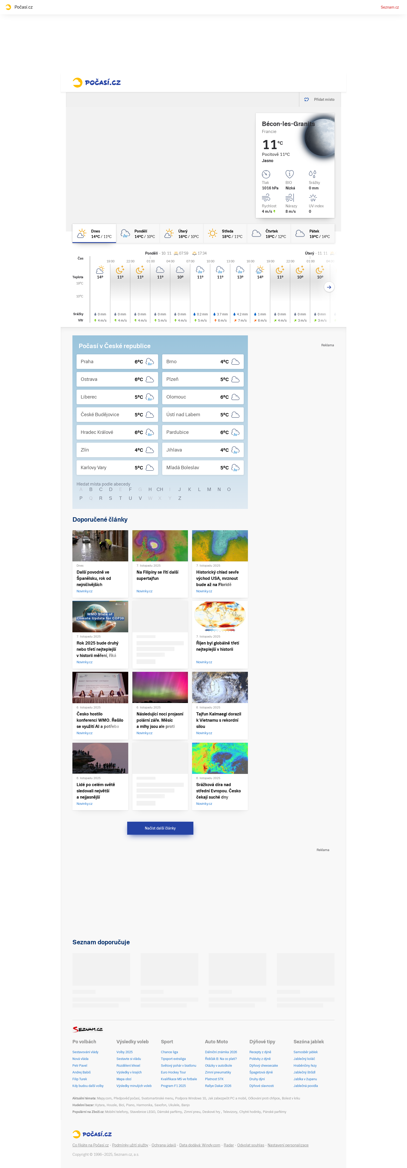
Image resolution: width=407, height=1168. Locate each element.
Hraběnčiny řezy (305, 1065)
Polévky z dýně (260, 1059)
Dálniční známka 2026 (221, 1052)
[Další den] (329, 287)
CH (160, 489)
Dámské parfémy (169, 1112)
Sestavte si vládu (129, 1059)
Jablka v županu (305, 1079)
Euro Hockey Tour (173, 1072)
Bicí (121, 1105)
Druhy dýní (257, 1079)
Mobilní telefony (116, 1112)
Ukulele (173, 1105)
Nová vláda (80, 1059)
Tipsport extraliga (173, 1059)
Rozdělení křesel (128, 1065)
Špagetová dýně (261, 1072)
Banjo (185, 1105)
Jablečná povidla (306, 1086)
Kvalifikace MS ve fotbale (179, 1079)
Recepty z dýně (260, 1052)
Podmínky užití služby (130, 1145)
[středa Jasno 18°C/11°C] (225, 233)
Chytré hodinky (250, 1112)
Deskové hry (211, 1112)
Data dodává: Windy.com (199, 1145)
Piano (130, 1105)
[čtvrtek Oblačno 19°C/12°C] (269, 233)
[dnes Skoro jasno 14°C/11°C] (94, 233)
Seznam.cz (390, 7)
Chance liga (169, 1052)
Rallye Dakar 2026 (218, 1086)
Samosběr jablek (306, 1052)
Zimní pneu (192, 1112)
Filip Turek (79, 1079)
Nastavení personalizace (288, 1145)
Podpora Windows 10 (190, 1098)
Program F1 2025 (173, 1086)
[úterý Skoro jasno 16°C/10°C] (182, 233)
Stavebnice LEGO (142, 1112)
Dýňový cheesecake (263, 1065)
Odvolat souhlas (250, 1145)
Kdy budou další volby (88, 1086)
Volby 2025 (125, 1052)
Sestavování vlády (85, 1052)
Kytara (100, 1105)
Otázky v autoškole (218, 1065)
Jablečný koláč (304, 1059)
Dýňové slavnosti (261, 1086)
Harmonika (144, 1105)
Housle (112, 1105)
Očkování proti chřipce (264, 1098)
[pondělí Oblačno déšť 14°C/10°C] (138, 233)
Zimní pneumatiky (218, 1072)
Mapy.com (104, 1098)
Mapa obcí (124, 1079)
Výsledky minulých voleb (134, 1086)
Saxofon (160, 1105)
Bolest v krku (291, 1098)
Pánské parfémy (274, 1112)
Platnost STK (214, 1079)
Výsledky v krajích (129, 1072)
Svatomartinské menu (157, 1098)
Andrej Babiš (81, 1072)
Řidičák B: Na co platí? (221, 1059)
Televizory (230, 1112)
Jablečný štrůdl (304, 1072)
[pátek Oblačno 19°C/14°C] (313, 233)
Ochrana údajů (164, 1145)
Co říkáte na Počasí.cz (90, 1145)
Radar (229, 1145)
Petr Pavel (79, 1065)
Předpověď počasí (126, 1098)
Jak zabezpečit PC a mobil (227, 1098)
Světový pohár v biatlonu (178, 1065)
